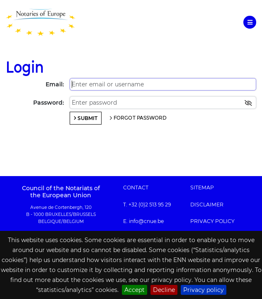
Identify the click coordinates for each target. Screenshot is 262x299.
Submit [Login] (87, 118)
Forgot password (140, 118)
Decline (164, 290)
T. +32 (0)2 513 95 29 (147, 205)
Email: (55, 84)
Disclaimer (206, 205)
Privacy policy (203, 290)
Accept (134, 290)
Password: (48, 102)
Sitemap (202, 188)
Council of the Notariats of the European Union (61, 191)
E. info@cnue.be (143, 221)
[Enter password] (163, 102)
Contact (135, 188)
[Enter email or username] (163, 84)
